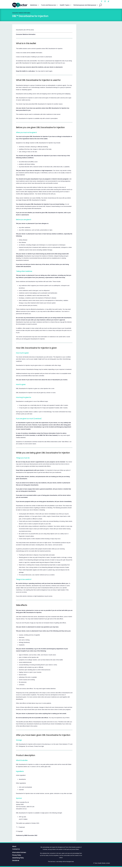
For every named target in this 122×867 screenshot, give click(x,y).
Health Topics (64, 5)
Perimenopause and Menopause (84, 5)
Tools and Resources (48, 5)
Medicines (33, 5)
